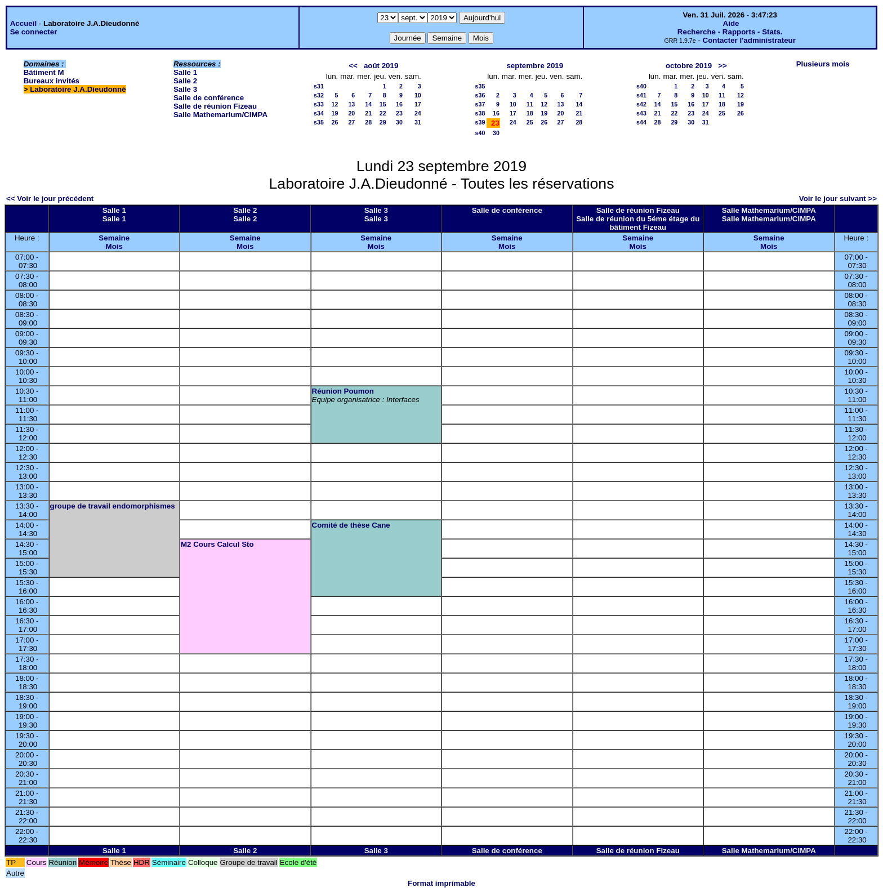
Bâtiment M (44, 72)
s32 (319, 95)
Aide (731, 23)
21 (368, 113)
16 (399, 104)
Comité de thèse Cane (351, 525)
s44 (641, 122)
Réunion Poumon (343, 391)
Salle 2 (185, 81)
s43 (641, 113)
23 (399, 113)
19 (334, 113)
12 (334, 104)
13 (351, 104)
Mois (114, 246)
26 (334, 122)
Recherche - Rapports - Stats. (730, 32)
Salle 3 (185, 89)
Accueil (23, 23)
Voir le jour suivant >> (838, 198)
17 (417, 104)
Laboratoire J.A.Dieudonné (78, 89)
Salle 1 (185, 72)
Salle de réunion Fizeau (215, 106)
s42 (641, 104)
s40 (480, 133)
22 (383, 113)
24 (417, 113)
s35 (319, 122)
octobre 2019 (689, 65)
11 (530, 104)
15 (383, 104)
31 (417, 122)
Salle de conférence (208, 97)
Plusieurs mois (823, 64)
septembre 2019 (534, 65)
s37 (480, 104)
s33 (319, 104)
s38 (480, 113)
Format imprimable (441, 883)
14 (368, 104)
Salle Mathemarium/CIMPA (220, 114)
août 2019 (381, 65)
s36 (480, 95)
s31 (319, 86)
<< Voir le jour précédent (49, 198)
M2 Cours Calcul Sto (217, 544)
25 (530, 122)
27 (351, 122)
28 (368, 122)
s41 (641, 95)
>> (722, 65)
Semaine (114, 238)
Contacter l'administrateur (749, 40)
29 (383, 122)
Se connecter (33, 32)
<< (353, 65)
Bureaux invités (51, 81)
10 (417, 95)
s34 (319, 113)
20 (351, 113)
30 (399, 122)
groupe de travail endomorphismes (112, 506)
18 (530, 113)
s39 (480, 122)
